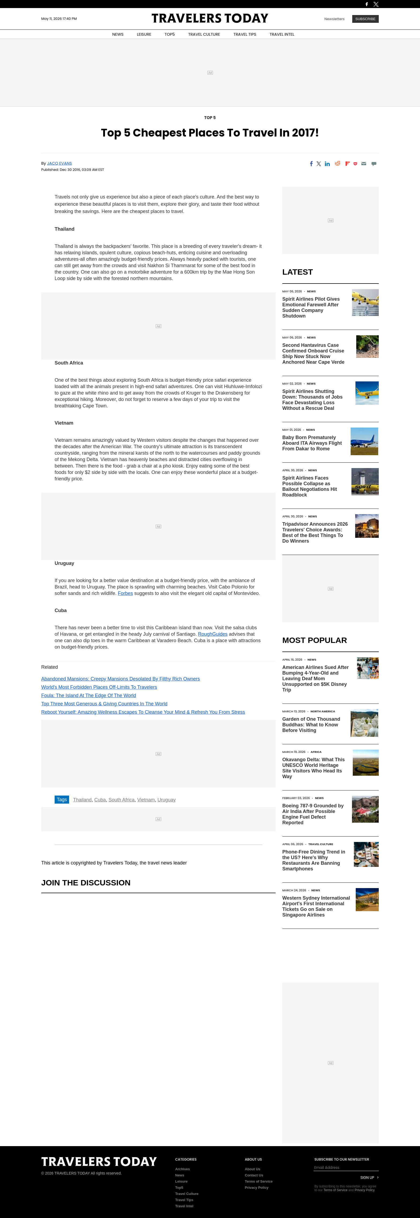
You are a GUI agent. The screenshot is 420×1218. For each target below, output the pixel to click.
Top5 (179, 1188)
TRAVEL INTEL (282, 34)
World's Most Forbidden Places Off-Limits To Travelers (99, 687)
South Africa (121, 800)
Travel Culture (320, 844)
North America (322, 711)
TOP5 (170, 34)
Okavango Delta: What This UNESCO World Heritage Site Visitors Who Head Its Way (313, 768)
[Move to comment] (374, 163)
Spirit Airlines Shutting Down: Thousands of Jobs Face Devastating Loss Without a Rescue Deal (312, 400)
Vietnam (146, 800)
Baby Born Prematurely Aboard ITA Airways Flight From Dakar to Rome (312, 443)
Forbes (125, 593)
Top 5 (210, 117)
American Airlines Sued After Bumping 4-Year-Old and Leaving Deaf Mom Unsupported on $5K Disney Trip (315, 679)
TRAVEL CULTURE (204, 34)
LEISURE (144, 34)
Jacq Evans (59, 163)
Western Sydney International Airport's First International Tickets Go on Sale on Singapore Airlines (316, 906)
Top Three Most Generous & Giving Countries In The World (104, 703)
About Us (252, 1169)
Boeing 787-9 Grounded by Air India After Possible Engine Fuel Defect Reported (313, 814)
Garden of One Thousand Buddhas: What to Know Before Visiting (311, 724)
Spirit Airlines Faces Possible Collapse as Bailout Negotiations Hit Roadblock (309, 486)
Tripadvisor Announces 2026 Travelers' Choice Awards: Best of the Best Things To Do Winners (315, 532)
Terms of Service (259, 1181)
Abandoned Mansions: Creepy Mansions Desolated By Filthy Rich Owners (120, 679)
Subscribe (365, 19)
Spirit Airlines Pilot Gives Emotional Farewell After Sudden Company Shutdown (311, 307)
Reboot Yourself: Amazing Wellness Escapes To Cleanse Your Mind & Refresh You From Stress (143, 712)
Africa (316, 752)
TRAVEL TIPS (245, 34)
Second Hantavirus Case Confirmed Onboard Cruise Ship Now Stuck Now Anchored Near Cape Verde (313, 354)
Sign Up (367, 1177)
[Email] (363, 163)
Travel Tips (184, 1200)
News (311, 291)
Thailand (82, 800)
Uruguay (167, 800)
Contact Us (254, 1175)
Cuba (100, 800)
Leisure (181, 1181)
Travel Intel (184, 1206)
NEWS (117, 34)
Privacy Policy (256, 1188)
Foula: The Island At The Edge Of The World (88, 695)
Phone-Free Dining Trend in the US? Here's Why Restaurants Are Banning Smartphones (313, 860)
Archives (182, 1169)
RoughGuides (212, 634)
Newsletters (334, 18)
